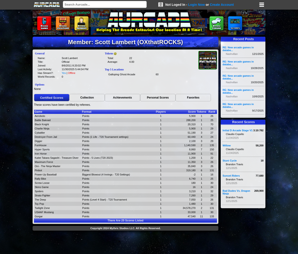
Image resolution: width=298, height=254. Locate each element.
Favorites (193, 97)
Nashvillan (232, 54)
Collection (87, 97)
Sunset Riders (231, 175)
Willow (227, 145)
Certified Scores (51, 97)
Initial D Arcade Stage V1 (238, 130)
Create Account (222, 5)
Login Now (196, 5)
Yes (64, 73)
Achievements (122, 97)
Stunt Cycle (230, 160)
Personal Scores (158, 97)
